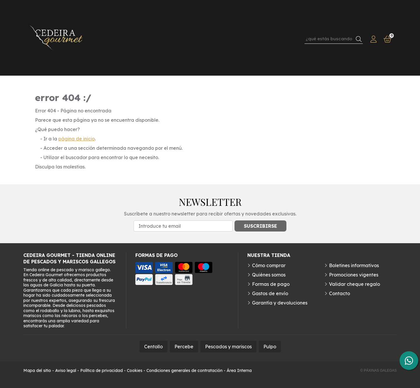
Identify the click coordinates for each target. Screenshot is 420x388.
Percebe (183, 346)
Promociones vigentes (353, 275)
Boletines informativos (354, 265)
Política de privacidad (101, 370)
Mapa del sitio (37, 370)
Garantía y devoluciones (279, 303)
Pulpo (269, 346)
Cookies (134, 370)
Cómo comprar (269, 265)
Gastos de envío (270, 293)
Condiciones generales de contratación (184, 370)
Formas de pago (271, 284)
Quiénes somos (269, 275)
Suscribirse (260, 226)
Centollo (153, 346)
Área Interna (239, 370)
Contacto (339, 293)
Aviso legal (65, 370)
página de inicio (76, 139)
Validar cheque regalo (354, 284)
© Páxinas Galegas (378, 370)
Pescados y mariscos (228, 346)
